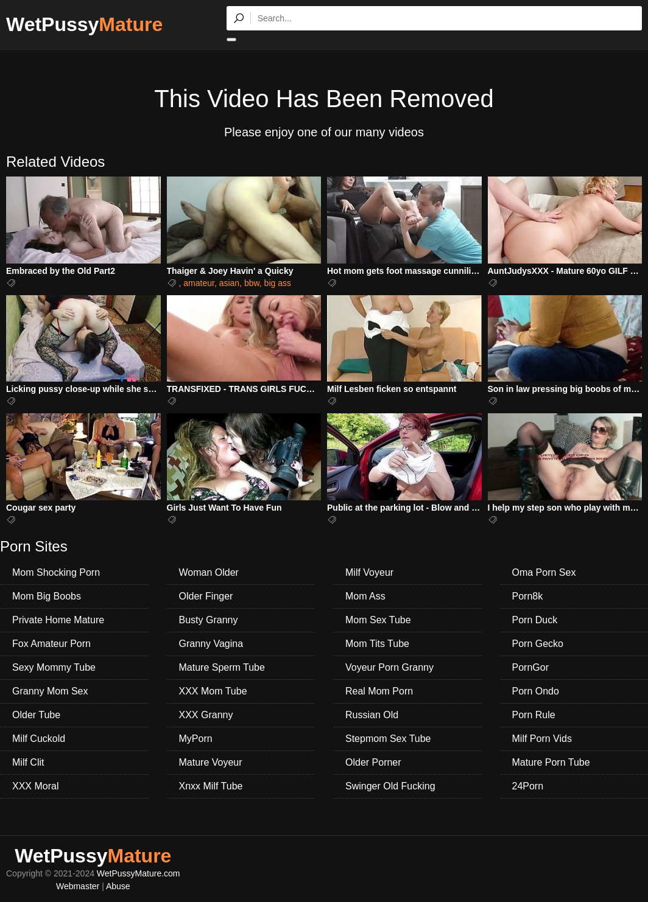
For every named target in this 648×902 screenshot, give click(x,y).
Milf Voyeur (369, 572)
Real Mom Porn (379, 691)
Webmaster (77, 886)
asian (229, 283)
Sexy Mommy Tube (54, 667)
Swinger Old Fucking (390, 786)
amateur (198, 283)
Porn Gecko (537, 643)
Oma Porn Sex (544, 572)
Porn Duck (535, 620)
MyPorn (196, 738)
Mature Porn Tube (551, 762)
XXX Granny (206, 715)
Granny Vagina (211, 643)
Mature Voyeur (210, 762)
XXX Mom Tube (213, 691)
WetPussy (84, 24)
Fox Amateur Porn (51, 643)
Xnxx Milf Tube (211, 786)
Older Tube (36, 715)
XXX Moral (35, 786)
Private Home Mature (58, 620)
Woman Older (209, 572)
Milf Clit (28, 762)
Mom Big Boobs (46, 596)
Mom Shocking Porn (56, 572)
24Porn (528, 786)
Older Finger (206, 596)
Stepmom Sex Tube (388, 738)
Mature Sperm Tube (222, 667)
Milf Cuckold (38, 738)
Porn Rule (533, 715)
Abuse (118, 886)
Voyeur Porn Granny (389, 667)
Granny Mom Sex (50, 691)
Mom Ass (365, 596)
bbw (251, 283)
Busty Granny (208, 620)
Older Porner (373, 762)
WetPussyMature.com (138, 873)
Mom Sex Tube (378, 620)
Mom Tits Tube (377, 643)
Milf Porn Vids (542, 738)
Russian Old (371, 715)
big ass (277, 283)
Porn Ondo (535, 691)
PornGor (530, 667)
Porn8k (527, 596)
